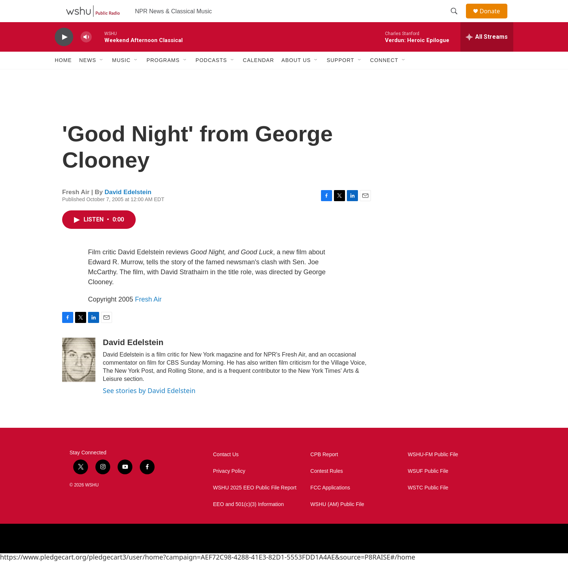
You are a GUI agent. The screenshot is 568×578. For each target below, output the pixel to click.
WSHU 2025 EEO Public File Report (255, 504)
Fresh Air (148, 316)
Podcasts (211, 77)
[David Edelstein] (78, 376)
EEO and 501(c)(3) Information (248, 521)
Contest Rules (326, 488)
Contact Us (226, 471)
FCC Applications (330, 504)
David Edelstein (128, 208)
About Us (296, 77)
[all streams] (486, 53)
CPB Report (324, 471)
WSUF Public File (428, 488)
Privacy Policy (229, 488)
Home (63, 77)
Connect (384, 77)
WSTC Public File (428, 504)
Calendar (258, 77)
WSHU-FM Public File (433, 471)
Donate (494, 19)
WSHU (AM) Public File (337, 521)
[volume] (86, 53)
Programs (163, 77)
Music (121, 77)
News (87, 77)
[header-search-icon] (457, 19)
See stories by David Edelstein (149, 407)
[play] (64, 53)
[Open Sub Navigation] (102, 77)
